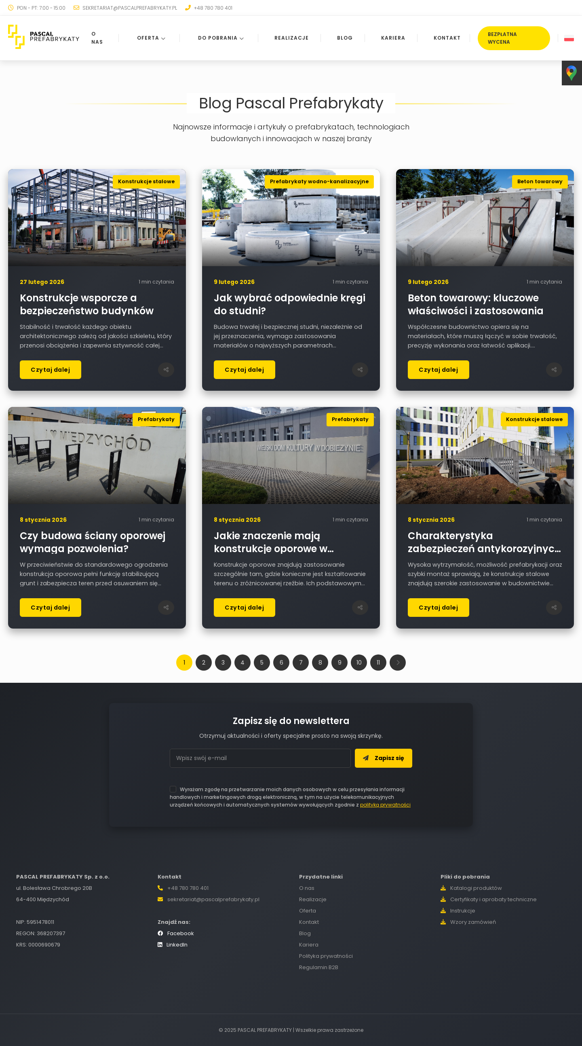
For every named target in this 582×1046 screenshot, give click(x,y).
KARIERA (393, 37)
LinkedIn (173, 945)
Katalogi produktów (471, 888)
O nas (306, 888)
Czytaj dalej (50, 370)
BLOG (344, 37)
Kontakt (309, 922)
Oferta (307, 911)
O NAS (97, 37)
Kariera (308, 945)
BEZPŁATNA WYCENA (502, 38)
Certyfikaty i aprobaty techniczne (489, 899)
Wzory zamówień (468, 922)
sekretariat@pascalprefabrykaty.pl (213, 899)
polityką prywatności (385, 804)
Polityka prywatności (326, 956)
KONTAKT (446, 37)
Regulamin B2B (318, 967)
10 (359, 663)
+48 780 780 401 (188, 888)
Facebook (176, 933)
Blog (305, 933)
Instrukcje (458, 911)
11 (378, 663)
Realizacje (313, 899)
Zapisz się (383, 758)
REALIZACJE (291, 37)
